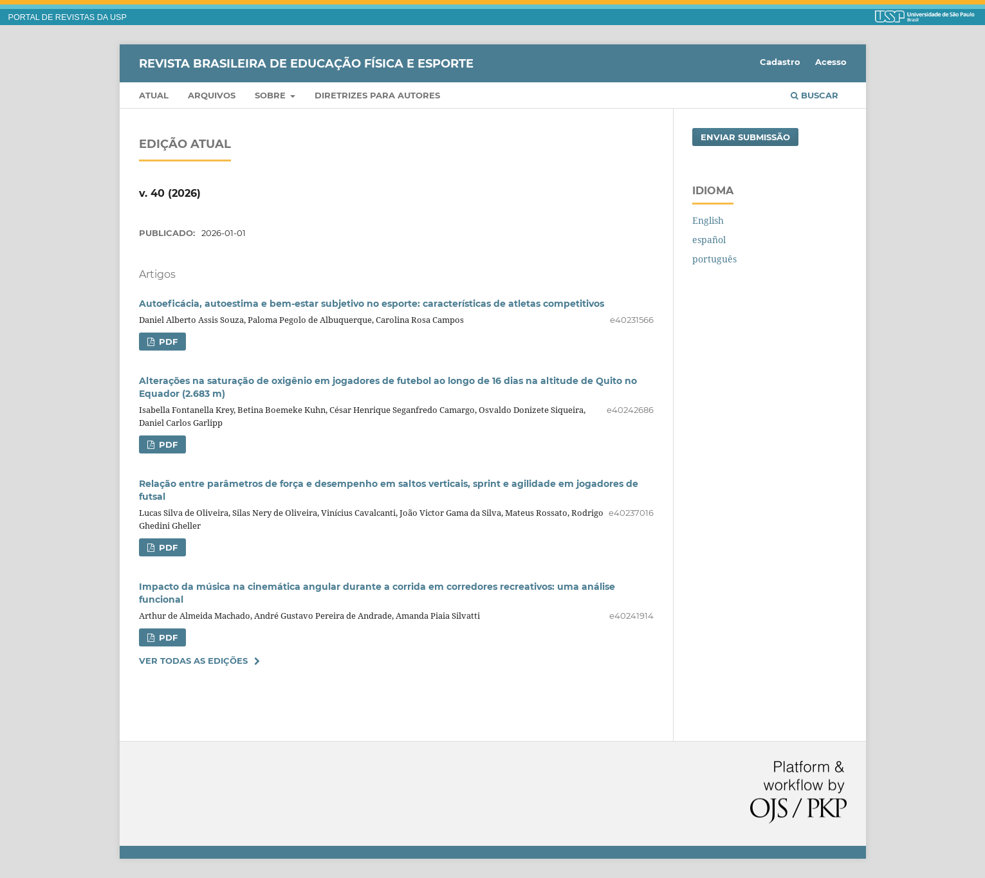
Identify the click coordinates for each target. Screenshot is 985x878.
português (714, 259)
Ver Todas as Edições (193, 660)
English (708, 220)
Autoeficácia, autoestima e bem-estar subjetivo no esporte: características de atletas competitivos (371, 303)
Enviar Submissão (745, 137)
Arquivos (211, 95)
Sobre (271, 95)
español (709, 239)
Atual (154, 95)
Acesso (831, 62)
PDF (167, 341)
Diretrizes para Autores (377, 95)
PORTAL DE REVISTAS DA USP (67, 17)
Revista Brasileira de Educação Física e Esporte (306, 63)
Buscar (814, 95)
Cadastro (780, 62)
